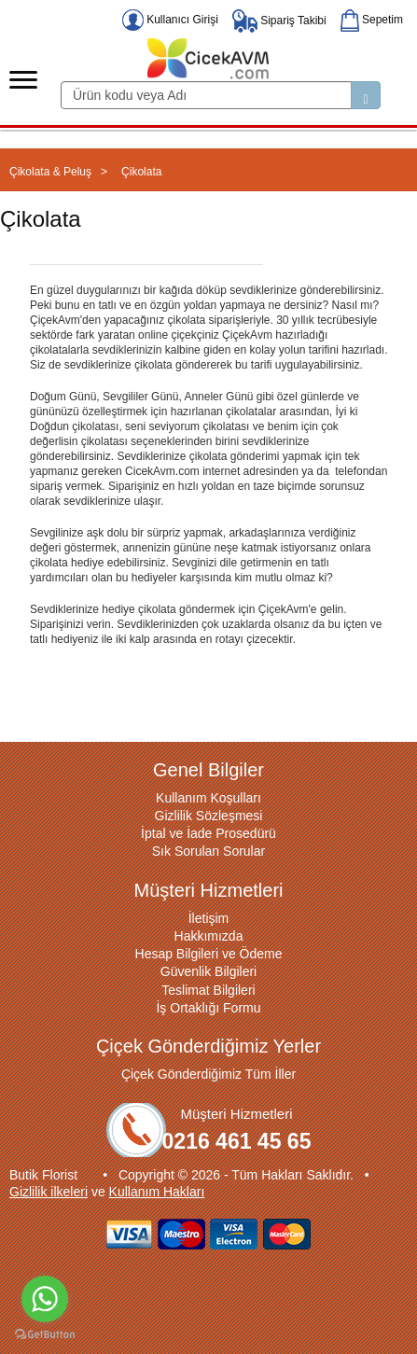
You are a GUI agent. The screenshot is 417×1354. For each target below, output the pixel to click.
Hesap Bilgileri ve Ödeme (209, 953)
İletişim (208, 918)
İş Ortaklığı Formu (208, 1007)
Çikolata (141, 171)
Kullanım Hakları (157, 1191)
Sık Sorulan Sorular (208, 851)
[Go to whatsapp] (44, 1299)
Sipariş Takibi (279, 20)
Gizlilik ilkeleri (48, 1191)
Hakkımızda (208, 935)
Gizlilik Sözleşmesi (209, 815)
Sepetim (372, 19)
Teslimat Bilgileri (208, 990)
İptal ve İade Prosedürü (208, 833)
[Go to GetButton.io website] (45, 1335)
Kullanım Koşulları (208, 797)
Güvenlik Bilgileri (208, 971)
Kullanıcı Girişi (170, 19)
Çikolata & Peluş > (58, 171)
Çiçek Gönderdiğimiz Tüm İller (208, 1074)
